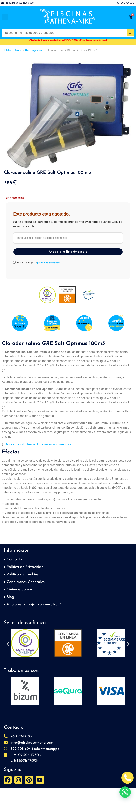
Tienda (17, 50)
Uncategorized (34, 50)
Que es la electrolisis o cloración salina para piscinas (39, 444)
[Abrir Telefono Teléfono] (127, 778)
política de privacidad (48, 263)
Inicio (7, 50)
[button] (5, 17)
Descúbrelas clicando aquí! (93, 40)
